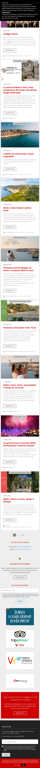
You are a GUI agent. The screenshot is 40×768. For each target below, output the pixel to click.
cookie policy (6, 12)
